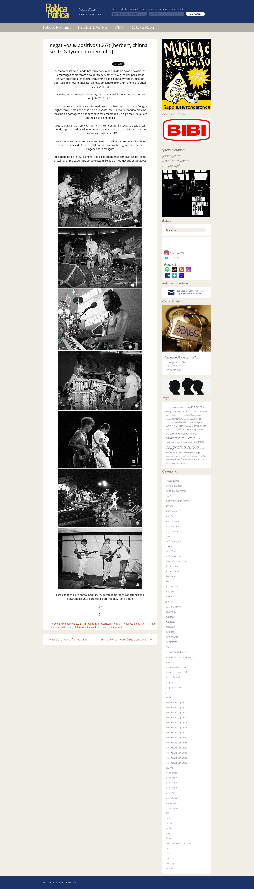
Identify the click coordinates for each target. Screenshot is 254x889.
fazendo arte (172, 566)
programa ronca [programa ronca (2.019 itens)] (182, 447)
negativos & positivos (134, 623)
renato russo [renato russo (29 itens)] (178, 452)
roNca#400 (171, 777)
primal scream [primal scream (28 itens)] (188, 442)
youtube (169, 868)
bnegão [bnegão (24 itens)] (187, 407)
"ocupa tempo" (173, 480)
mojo (168, 662)
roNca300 (170, 792)
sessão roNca (172, 808)
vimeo (168, 853)
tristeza (169, 838)
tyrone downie (115, 627)
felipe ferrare (171, 576)
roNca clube (171, 772)
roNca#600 (171, 787)
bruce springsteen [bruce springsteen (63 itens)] (181, 411)
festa (168, 581)
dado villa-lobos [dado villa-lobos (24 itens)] (178, 415)
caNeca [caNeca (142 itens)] (195, 411)
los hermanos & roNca (176, 651)
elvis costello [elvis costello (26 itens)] (185, 419)
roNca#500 (171, 782)
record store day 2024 (176, 757)
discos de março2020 (176, 561)
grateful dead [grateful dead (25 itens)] (171, 422)
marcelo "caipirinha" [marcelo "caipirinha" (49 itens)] (175, 429)
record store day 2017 (176, 722)
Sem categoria (172, 803)
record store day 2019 (176, 732)
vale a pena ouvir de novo (178, 843)
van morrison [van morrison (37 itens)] (176, 463)
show (168, 818)
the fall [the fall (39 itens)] (203, 455)
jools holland (172, 636)
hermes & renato (174, 606)
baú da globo (172, 526)
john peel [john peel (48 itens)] (178, 425)
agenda (169, 505)
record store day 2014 (176, 707)
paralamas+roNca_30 (176, 672)
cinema (169, 546)
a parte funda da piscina (178, 500)
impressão (171, 621)
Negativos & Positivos (93, 27)
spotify (169, 828)
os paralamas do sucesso (92, 627)
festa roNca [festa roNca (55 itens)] (195, 418)
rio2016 (169, 767)
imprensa (170, 616)
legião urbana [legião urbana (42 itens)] (200, 425)
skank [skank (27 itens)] (189, 456)
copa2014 (171, 551)
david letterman (173, 556)
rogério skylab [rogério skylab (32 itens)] (180, 456)
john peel (170, 631)
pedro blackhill (173, 677)
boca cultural (172, 531)
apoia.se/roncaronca (90, 14)
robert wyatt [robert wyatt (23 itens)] (188, 453)
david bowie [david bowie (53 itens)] (191, 415)
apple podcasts (173, 521)
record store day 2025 (176, 762)
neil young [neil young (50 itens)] (191, 429)
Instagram (174, 252)
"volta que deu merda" (176, 490)
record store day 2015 (176, 712)
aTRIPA (119, 27)
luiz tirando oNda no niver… (69, 639)
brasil (168, 536)
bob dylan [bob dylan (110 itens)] (196, 407)
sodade (169, 823)
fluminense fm (172, 586)
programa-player (174, 687)
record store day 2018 (176, 727)
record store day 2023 (176, 752)
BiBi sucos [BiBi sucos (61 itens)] (171, 407)
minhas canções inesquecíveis (180, 657)
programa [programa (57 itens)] (199, 441)
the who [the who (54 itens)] (196, 459)
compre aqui (171, 165)
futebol (169, 596)
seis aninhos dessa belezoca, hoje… (127, 639)
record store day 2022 (176, 747)
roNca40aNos (172, 797)
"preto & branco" (174, 485)
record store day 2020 (176, 737)
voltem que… (172, 863)
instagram (170, 626)
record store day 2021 (176, 742)
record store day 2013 (176, 702)
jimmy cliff (72, 627)
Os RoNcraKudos (143, 27)
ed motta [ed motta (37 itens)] (176, 418)
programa (170, 682)
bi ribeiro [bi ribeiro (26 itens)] (179, 407)
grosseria (103, 623)
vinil (167, 858)
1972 (168, 495)
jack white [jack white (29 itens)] (194, 422)
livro (168, 646)
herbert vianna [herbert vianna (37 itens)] (182, 422)
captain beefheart (174, 541)
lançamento (171, 641)
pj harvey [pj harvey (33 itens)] (178, 442)
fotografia (92, 623)
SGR (167, 813)
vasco (168, 848)
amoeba (170, 516)
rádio (168, 697)
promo (169, 692)
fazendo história (173, 571)
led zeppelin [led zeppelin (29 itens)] (188, 426)
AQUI (110, 98)
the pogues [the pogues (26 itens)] (170, 459)
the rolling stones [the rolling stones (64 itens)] (183, 459)
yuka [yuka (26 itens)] (185, 463)
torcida (169, 833)
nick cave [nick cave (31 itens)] (200, 429)
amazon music (173, 510)
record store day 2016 (176, 717)
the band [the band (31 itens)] (195, 456)
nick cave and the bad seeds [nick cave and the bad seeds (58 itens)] (179, 433)
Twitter (171, 258)
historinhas (115, 623)
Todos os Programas (57, 27)
